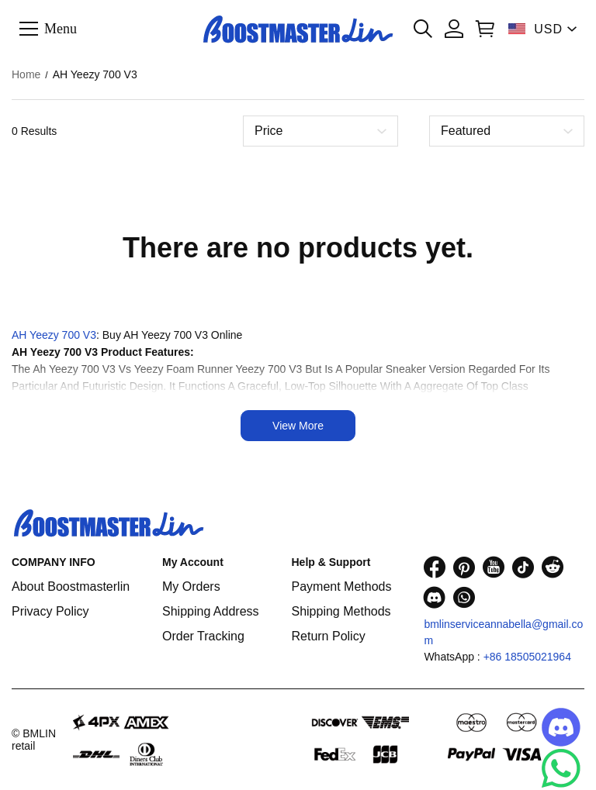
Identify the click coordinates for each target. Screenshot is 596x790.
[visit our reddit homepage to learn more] (552, 567)
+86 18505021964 (527, 656)
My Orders (191, 586)
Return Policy (328, 636)
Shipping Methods (340, 611)
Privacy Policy (50, 611)
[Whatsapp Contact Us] (561, 768)
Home (26, 74)
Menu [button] (60, 28)
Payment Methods (341, 586)
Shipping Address (210, 611)
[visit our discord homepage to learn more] (434, 597)
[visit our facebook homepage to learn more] (434, 567)
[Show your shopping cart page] (485, 28)
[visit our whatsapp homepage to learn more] (464, 597)
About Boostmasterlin (71, 586)
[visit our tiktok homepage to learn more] (523, 567)
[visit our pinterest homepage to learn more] (464, 567)
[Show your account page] (454, 28)
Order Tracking (203, 636)
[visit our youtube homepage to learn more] (493, 567)
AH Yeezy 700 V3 (54, 335)
